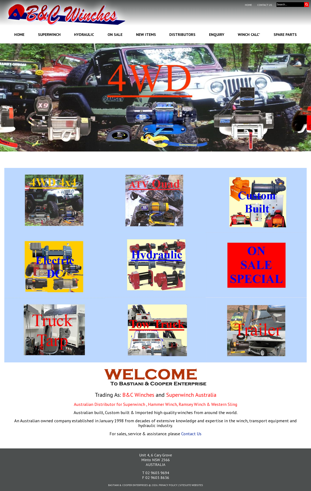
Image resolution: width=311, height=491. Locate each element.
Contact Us (264, 4)
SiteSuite (185, 485)
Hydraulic (84, 34)
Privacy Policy (168, 485)
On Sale (115, 34)
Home (248, 4)
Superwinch (49, 34)
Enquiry (216, 34)
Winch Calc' (249, 34)
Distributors (182, 34)
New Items (146, 34)
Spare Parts (285, 34)
